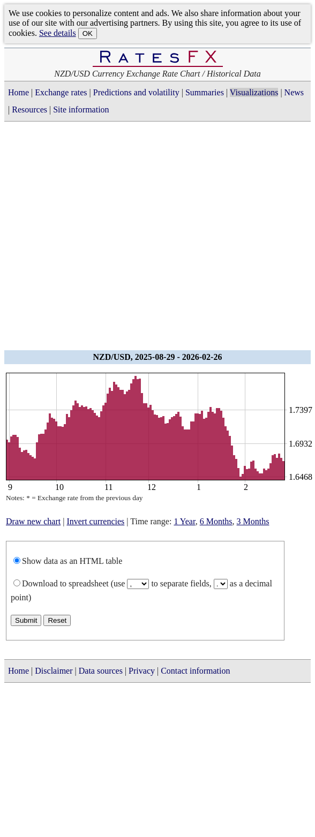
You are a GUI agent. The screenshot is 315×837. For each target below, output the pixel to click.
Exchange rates (61, 92)
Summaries (204, 92)
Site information (81, 109)
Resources (29, 109)
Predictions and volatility (136, 92)
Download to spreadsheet (65, 583)
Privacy (142, 670)
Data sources (101, 670)
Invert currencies (95, 521)
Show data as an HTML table (72, 560)
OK (87, 33)
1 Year (184, 521)
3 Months (253, 521)
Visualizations (254, 92)
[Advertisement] (100, 239)
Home (18, 92)
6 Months (216, 521)
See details (57, 32)
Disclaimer (53, 670)
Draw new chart (33, 521)
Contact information (195, 670)
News (294, 92)
